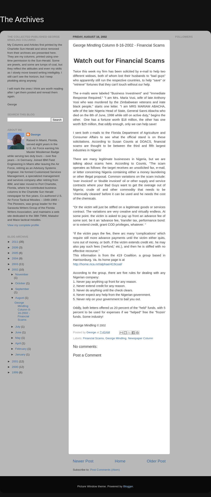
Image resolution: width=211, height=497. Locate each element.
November (21, 274)
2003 (15, 264)
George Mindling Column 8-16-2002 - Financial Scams (23, 311)
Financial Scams (93, 338)
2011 (15, 241)
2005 (15, 253)
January (20, 354)
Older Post (156, 461)
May (18, 337)
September (22, 289)
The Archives (22, 19)
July (18, 326)
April (18, 343)
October (20, 283)
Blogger (128, 486)
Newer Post (83, 461)
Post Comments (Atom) (105, 469)
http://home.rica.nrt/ (86, 264)
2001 (15, 361)
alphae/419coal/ (111, 264)
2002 (15, 269)
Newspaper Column (140, 338)
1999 (15, 372)
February (21, 348)
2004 (15, 258)
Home (120, 461)
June (18, 332)
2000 (15, 366)
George (36, 134)
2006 (15, 247)
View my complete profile (23, 225)
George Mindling (116, 338)
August (20, 297)
